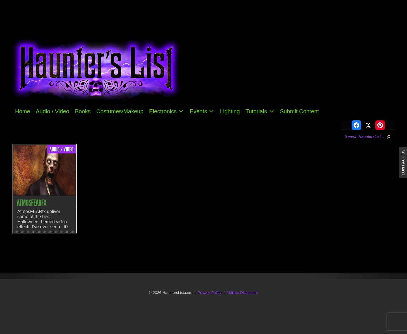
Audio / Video (53, 111)
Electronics (166, 111)
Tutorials (260, 111)
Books (83, 111)
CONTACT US (403, 162)
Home (22, 111)
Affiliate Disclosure (242, 292)
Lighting (230, 111)
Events (202, 111)
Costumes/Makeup (120, 111)
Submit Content (299, 111)
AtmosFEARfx (31, 203)
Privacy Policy (210, 292)
